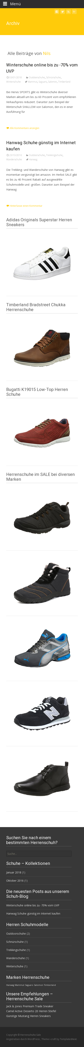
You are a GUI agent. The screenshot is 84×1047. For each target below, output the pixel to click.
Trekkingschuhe (54, 155)
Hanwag (33, 159)
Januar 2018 (13, 872)
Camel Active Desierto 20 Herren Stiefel (31, 1011)
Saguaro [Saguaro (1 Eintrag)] (29, 985)
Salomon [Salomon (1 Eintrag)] (38, 985)
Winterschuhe (13, 81)
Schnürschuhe (53, 77)
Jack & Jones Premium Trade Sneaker (29, 1006)
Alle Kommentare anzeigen (24, 128)
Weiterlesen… (16, 119)
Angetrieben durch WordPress (23, 1039)
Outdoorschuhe (37, 77)
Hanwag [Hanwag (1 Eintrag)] (10, 985)
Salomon (52, 81)
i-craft (53, 1039)
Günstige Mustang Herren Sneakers (28, 1016)
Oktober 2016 (15, 880)
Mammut (32, 81)
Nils (47, 53)
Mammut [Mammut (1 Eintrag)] (19, 985)
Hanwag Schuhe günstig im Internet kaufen (33, 913)
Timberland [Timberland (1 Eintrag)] (50, 985)
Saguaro (42, 81)
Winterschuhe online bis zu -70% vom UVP (32, 905)
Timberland (64, 81)
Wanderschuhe (14, 159)
